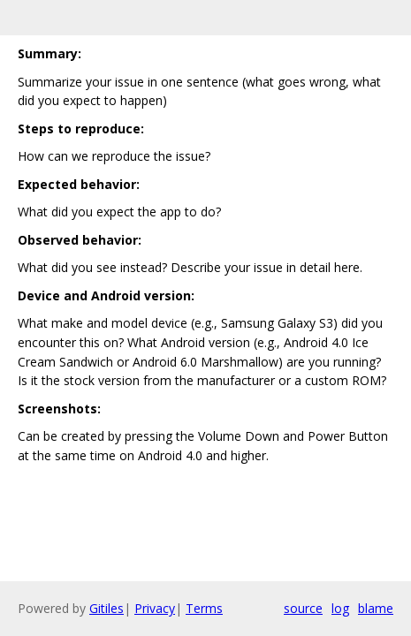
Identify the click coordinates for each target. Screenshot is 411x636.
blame (375, 608)
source (303, 608)
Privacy (154, 608)
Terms (204, 608)
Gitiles (106, 608)
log (340, 608)
